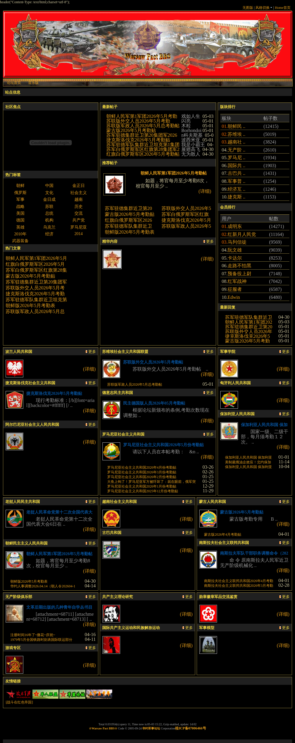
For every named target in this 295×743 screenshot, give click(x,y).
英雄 (20, 227)
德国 (20, 220)
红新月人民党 (242, 234)
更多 (208, 241)
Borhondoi (191, 130)
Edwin (234, 297)
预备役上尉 (239, 273)
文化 (49, 192)
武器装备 (20, 241)
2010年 (20, 234)
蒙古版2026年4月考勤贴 (222, 534)
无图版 (247, 8)
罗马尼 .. (236, 157)
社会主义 (78, 192)
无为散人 (190, 154)
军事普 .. (236, 181)
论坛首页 (14, 83)
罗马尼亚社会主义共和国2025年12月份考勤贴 (142, 491)
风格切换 (263, 8)
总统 (49, 213)
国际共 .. (236, 165)
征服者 (235, 289)
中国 (49, 185)
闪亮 (186, 120)
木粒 (186, 125)
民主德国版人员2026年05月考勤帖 (154, 403)
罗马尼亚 (78, 227)
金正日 (78, 185)
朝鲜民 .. (236, 126)
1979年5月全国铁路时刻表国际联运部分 (41, 640)
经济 (49, 234)
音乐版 (33, 83)
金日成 (49, 199)
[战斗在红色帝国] (19, 702)
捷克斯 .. (236, 196)
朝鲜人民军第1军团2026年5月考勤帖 (174, 173)
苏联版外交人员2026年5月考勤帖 (156, 362)
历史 (78, 206)
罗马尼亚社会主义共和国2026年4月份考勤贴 (141, 467)
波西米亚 (190, 139)
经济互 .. (236, 189)
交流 (78, 213)
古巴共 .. (236, 173)
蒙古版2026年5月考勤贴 (30, 275)
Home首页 (283, 8)
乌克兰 (49, 227)
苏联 (49, 206)
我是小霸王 (193, 144)
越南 (78, 199)
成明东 (235, 226)
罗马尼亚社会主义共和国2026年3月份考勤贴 (141, 472)
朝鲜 (20, 185)
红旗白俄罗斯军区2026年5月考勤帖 (143, 154)
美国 (20, 213)
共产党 (78, 220)
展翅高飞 (190, 149)
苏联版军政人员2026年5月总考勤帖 (143, 125)
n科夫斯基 (192, 135)
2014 (78, 234)
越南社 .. (236, 141)
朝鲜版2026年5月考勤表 (30, 305)
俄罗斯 (20, 192)
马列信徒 (237, 242)
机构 (49, 220)
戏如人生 (190, 116)
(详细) (204, 191)
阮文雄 (235, 249)
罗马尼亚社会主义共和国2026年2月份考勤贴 (141, 477)
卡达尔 (235, 257)
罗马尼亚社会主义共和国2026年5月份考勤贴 (163, 445)
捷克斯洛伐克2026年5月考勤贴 (138, 139)
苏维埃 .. (236, 134)
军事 (20, 199)
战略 (20, 206)
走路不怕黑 (239, 265)
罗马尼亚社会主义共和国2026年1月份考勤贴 (141, 486)
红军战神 (237, 281)
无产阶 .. (236, 149)
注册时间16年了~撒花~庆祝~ (32, 635)
